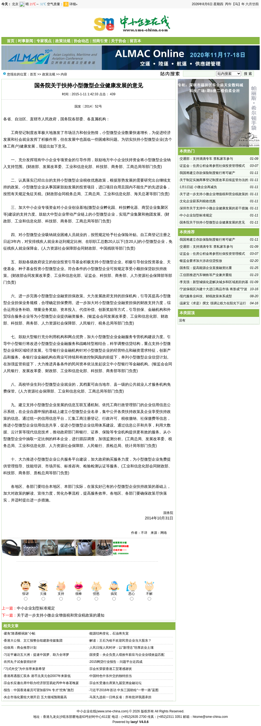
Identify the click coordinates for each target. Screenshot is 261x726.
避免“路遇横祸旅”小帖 (19, 633)
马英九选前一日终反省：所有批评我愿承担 (120, 697)
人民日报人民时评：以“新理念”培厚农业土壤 (121, 648)
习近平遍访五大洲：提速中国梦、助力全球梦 (36, 655)
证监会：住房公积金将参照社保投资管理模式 (212, 166)
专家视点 (44, 41)
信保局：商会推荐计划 (20, 648)
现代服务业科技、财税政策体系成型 (206, 296)
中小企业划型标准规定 (36, 608)
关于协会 (118, 41)
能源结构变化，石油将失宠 (109, 633)
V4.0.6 (144, 722)
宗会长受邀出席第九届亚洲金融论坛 (115, 683)
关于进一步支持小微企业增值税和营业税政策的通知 (60, 615)
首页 (10, 41)
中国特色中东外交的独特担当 (110, 676)
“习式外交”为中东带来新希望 (24, 669)
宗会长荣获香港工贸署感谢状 (110, 669)
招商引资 (100, 41)
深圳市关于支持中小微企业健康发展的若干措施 (214, 208)
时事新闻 (25, 41)
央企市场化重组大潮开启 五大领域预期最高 (35, 697)
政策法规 (62, 41)
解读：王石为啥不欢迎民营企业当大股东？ (120, 640)
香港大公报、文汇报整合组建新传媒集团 (33, 640)
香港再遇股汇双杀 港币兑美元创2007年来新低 (37, 676)
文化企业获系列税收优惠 (198, 201)
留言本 (135, 41)
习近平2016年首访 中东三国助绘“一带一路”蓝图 (124, 690)
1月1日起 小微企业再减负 (198, 187)
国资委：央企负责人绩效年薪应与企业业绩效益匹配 (126, 655)
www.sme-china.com (112, 711)
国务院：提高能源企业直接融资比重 (206, 268)
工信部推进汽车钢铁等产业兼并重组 (206, 275)
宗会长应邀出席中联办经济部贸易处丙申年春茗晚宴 (41, 683)
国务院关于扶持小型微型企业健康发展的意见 (212, 222)
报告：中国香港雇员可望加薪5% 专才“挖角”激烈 (39, 690)
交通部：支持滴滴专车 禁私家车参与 (206, 159)
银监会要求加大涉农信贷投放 (201, 261)
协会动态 (81, 41)
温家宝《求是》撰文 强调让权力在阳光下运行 (213, 303)
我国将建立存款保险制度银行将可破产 (207, 173)
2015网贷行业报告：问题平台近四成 (115, 662)
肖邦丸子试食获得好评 (20, 662)
